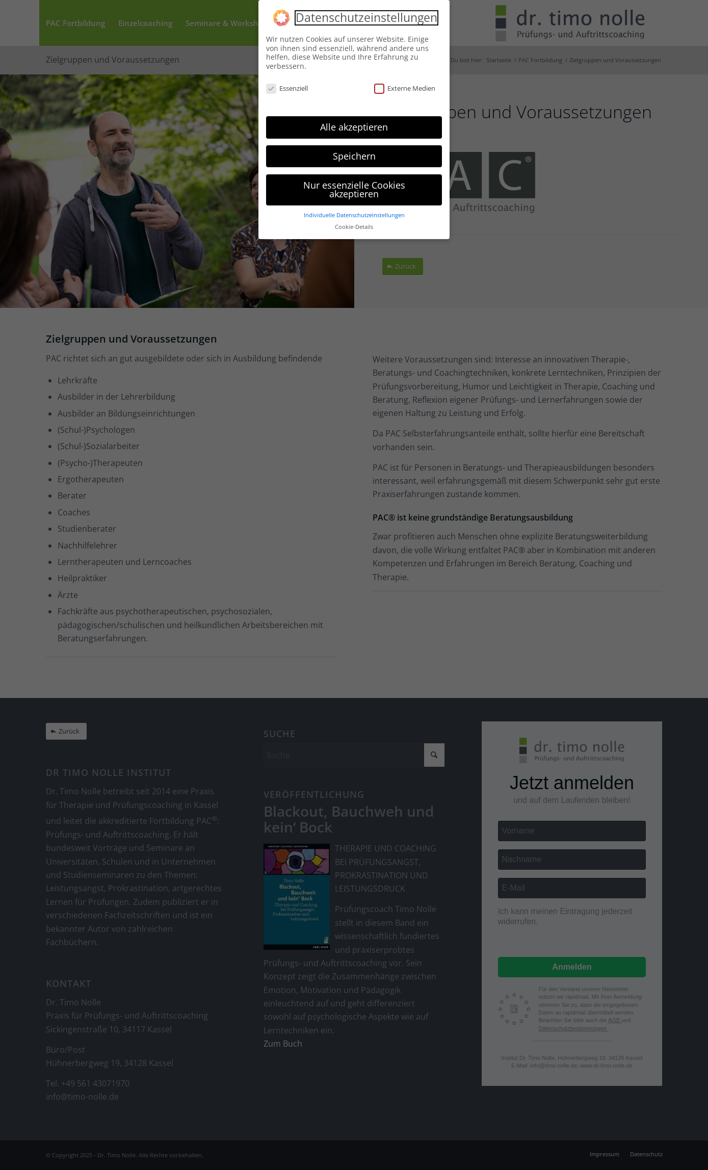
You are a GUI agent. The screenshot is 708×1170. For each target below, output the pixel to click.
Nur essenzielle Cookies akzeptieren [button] (354, 189)
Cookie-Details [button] (354, 226)
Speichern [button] (354, 156)
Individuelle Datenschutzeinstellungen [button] (354, 215)
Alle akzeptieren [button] (354, 127)
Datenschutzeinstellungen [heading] (366, 17)
